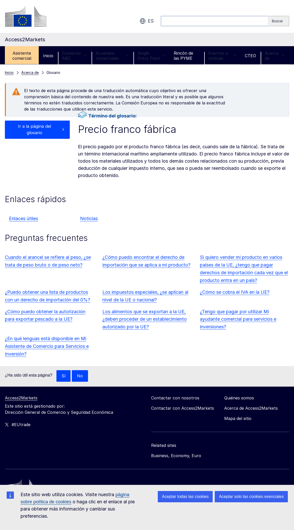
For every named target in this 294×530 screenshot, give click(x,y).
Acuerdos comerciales (112, 56)
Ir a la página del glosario (34, 130)
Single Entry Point (151, 56)
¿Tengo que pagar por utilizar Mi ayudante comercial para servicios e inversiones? (238, 319)
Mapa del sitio (237, 418)
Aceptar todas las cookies (185, 496)
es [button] (147, 21)
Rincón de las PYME (183, 56)
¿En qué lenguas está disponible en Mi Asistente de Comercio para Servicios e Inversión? (47, 346)
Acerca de (275, 56)
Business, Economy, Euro (176, 455)
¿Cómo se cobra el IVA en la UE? (234, 292)
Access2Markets (21, 398)
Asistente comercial (21, 56)
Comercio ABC (74, 56)
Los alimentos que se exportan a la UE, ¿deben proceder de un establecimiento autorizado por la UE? (144, 319)
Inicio (48, 55)
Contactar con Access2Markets (182, 408)
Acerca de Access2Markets (251, 408)
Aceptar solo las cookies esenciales (251, 496)
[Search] (278, 21)
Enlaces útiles (23, 218)
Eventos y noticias (222, 56)
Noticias (89, 218)
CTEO (250, 55)
